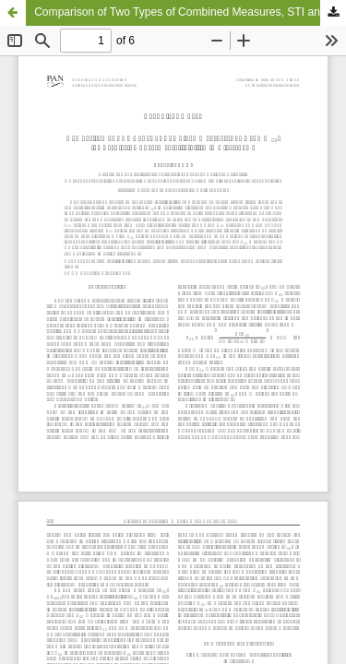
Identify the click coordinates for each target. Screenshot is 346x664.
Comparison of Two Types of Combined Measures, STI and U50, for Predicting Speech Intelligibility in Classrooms (190, 12)
